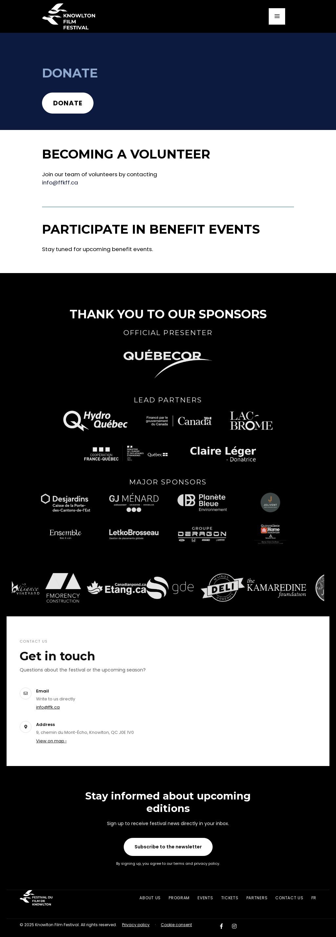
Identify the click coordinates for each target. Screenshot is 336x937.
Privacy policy (136, 924)
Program (179, 898)
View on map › (51, 741)
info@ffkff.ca (60, 182)
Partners (257, 898)
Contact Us (289, 898)
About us (150, 898)
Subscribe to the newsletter (168, 846)
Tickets (230, 898)
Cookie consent (176, 924)
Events (205, 898)
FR (313, 898)
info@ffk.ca (48, 707)
